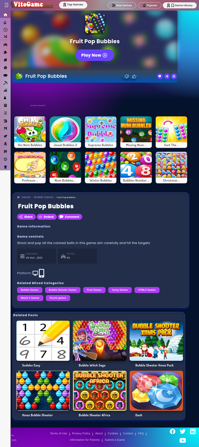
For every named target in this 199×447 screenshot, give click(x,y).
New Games (122, 5)
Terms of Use (58, 433)
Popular (149, 5)
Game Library (182, 5)
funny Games (120, 290)
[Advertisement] (100, 93)
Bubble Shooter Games (63, 290)
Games (26, 197)
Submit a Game (115, 439)
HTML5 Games (147, 290)
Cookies (113, 433)
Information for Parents (85, 439)
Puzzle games (58, 298)
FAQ (141, 433)
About (99, 433)
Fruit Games (94, 290)
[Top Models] (74, 4)
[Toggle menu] (6, 5)
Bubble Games (44, 197)
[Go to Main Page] (31, 5)
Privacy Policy (81, 433)
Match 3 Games (30, 298)
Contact (128, 433)
